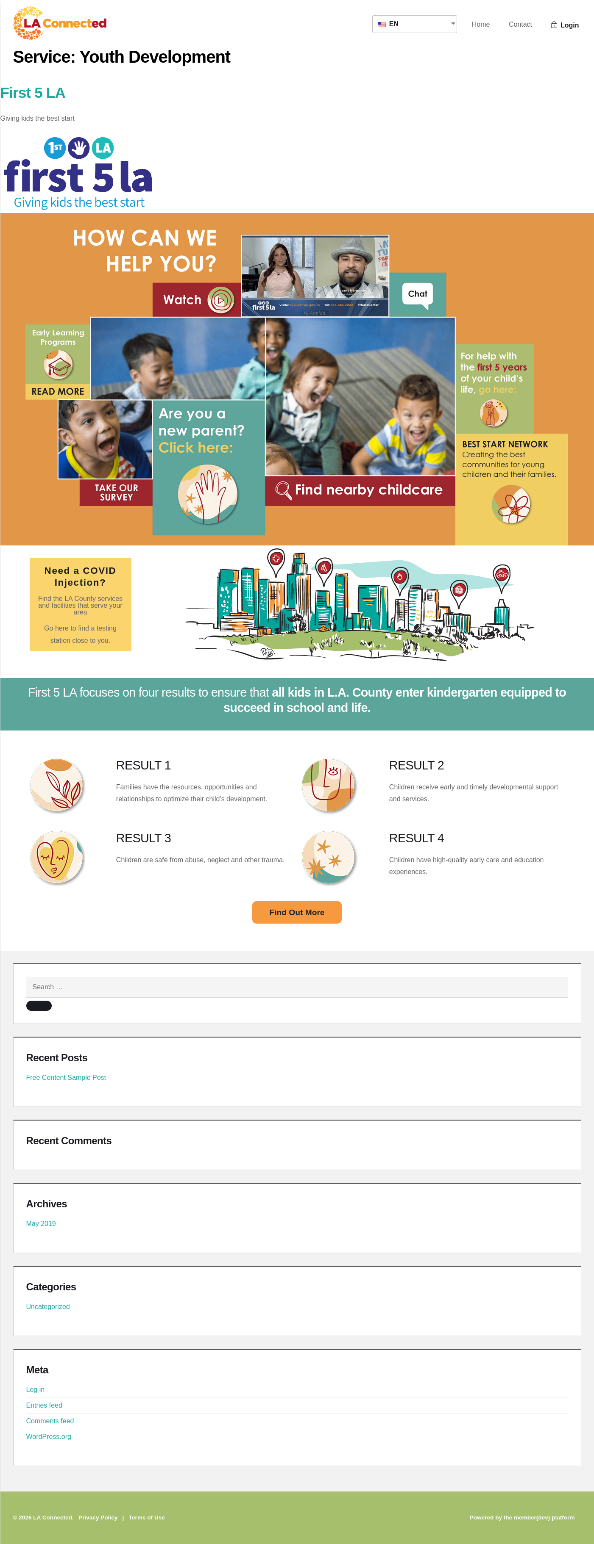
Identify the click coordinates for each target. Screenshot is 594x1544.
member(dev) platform (544, 1517)
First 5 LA (32, 92)
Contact (520, 24)
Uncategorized (48, 1306)
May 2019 (41, 1223)
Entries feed (44, 1405)
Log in (35, 1389)
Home (481, 24)
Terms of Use (147, 1517)
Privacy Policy (97, 1517)
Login (565, 25)
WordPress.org (48, 1436)
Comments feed (50, 1421)
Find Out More (296, 912)
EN (388, 24)
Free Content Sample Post (66, 1077)
